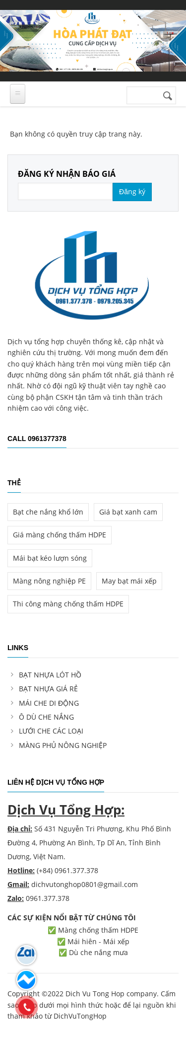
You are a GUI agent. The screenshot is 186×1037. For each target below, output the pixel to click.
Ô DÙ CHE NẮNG (46, 717)
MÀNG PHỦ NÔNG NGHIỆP (63, 745)
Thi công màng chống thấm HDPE (68, 603)
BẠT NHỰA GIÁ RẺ (48, 688)
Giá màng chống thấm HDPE (59, 534)
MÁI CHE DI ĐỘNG (49, 703)
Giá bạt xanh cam (128, 512)
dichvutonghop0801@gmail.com (84, 884)
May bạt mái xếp (129, 581)
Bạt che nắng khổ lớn (48, 512)
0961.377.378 (47, 898)
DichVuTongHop (80, 1016)
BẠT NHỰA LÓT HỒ (50, 674)
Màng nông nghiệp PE (49, 581)
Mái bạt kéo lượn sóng (50, 558)
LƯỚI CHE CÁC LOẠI (51, 731)
